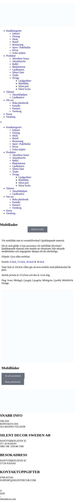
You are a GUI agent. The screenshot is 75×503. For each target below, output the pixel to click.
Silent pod (23, 86)
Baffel (15, 64)
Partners (16, 108)
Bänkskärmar (18, 67)
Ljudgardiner (24, 80)
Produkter (11, 55)
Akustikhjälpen (20, 94)
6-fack (13, 262)
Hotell (15, 42)
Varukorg (16, 111)
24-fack (30, 262)
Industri (16, 33)
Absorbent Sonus (20, 58)
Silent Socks (24, 89)
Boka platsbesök (20, 103)
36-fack (40, 262)
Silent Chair (18, 72)
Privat (15, 50)
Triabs (15, 75)
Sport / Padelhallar (21, 47)
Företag (16, 36)
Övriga (15, 78)
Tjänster (10, 91)
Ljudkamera (18, 69)
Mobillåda (23, 83)
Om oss (9, 100)
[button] (37, 122)
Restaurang (17, 44)
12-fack (21, 262)
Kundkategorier (13, 30)
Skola (15, 39)
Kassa (9, 114)
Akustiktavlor (19, 61)
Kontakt (16, 105)
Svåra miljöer (19, 53)
